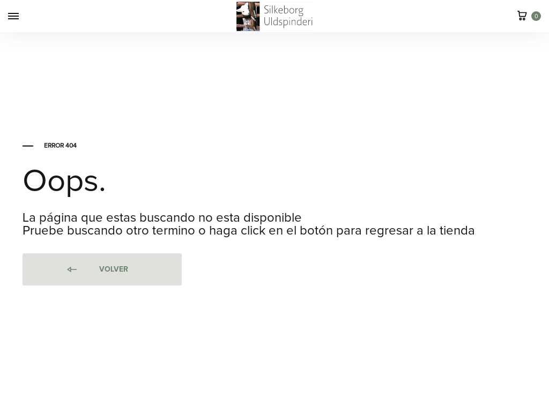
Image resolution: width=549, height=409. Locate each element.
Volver (96, 270)
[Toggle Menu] (13, 17)
